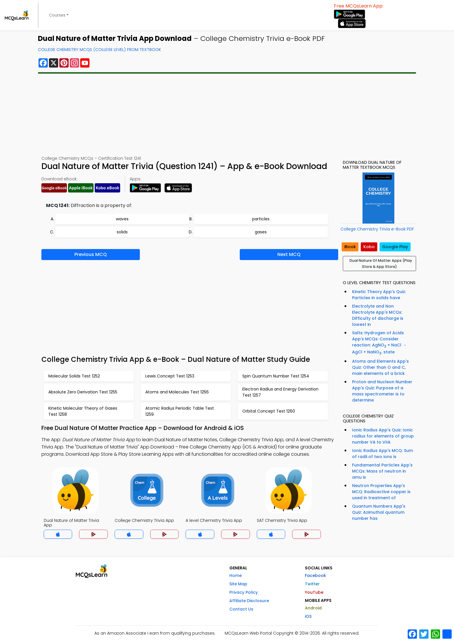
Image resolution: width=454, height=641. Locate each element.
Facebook (315, 575)
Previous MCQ (90, 254)
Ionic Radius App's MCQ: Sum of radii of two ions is (382, 454)
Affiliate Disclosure (249, 601)
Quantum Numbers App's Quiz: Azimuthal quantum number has (378, 512)
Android (313, 608)
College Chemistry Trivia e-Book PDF (377, 229)
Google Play (395, 247)
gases (261, 232)
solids (122, 232)
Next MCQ (289, 254)
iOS (308, 616)
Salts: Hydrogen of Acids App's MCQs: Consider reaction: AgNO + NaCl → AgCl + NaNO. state (379, 343)
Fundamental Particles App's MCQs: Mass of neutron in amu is (382, 471)
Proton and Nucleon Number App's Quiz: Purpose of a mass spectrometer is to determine (382, 391)
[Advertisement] (227, 114)
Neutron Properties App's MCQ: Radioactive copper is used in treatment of (381, 492)
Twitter (312, 584)
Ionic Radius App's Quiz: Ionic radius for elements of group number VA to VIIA (383, 436)
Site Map (238, 584)
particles (261, 219)
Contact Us (241, 609)
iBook (350, 247)
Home (235, 575)
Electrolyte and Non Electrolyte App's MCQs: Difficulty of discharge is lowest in (377, 315)
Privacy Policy (243, 592)
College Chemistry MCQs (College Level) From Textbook (99, 49)
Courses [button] (57, 15)
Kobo (369, 247)
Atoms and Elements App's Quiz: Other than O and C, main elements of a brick (380, 367)
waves (122, 219)
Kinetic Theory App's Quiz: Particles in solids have (379, 295)
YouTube (314, 592)
